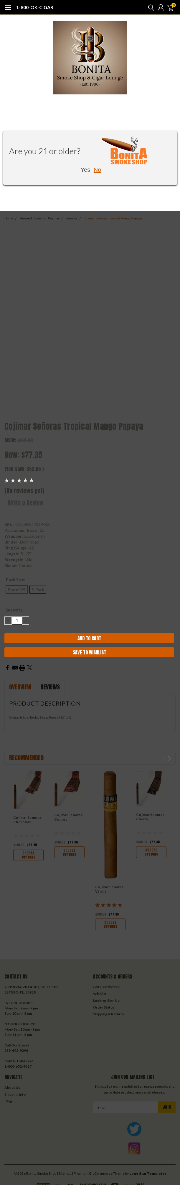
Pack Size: (18, 579)
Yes (85, 169)
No (97, 169)
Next (169, 758)
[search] (150, 7)
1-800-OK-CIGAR (34, 7)
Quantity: (14, 609)
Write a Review (26, 502)
